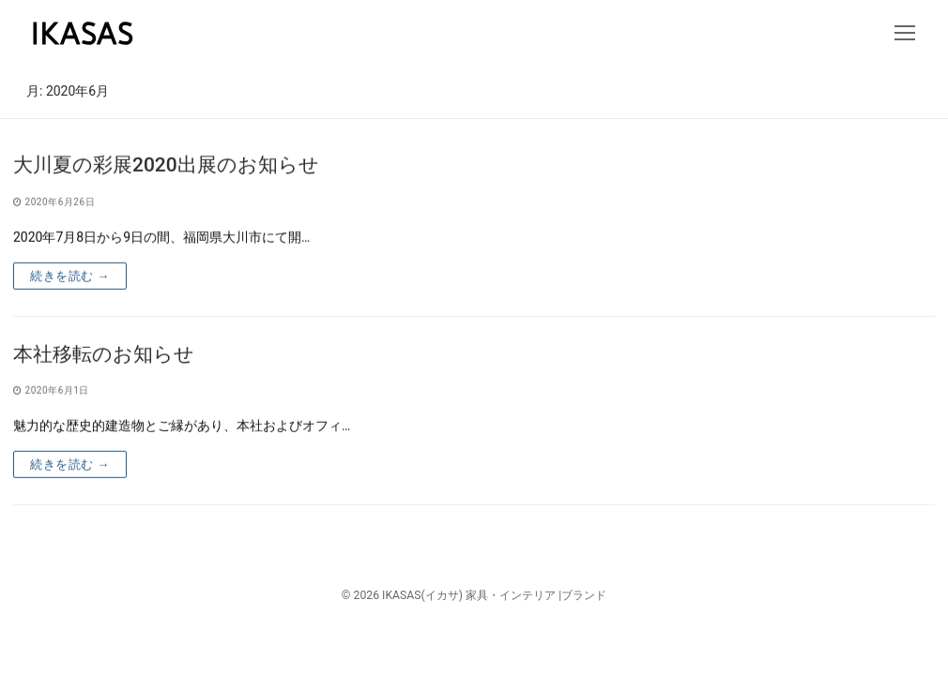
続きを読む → (70, 277)
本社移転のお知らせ (103, 355)
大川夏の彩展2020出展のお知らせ (166, 167)
